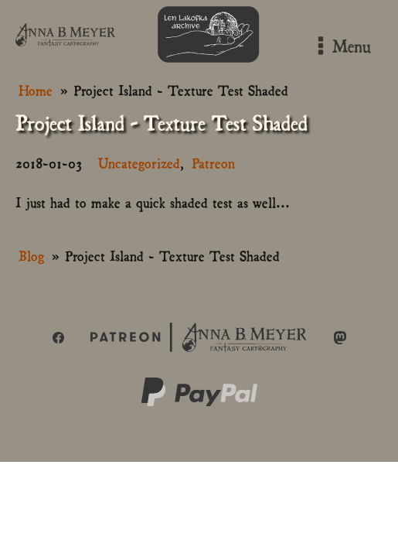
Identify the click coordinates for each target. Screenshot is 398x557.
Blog (31, 254)
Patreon (213, 162)
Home (36, 89)
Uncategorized (139, 162)
